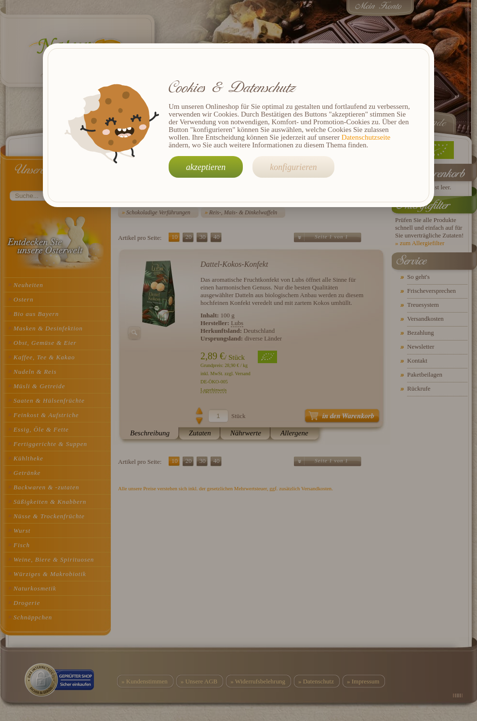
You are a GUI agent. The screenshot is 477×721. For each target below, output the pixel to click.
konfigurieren (293, 167)
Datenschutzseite (366, 137)
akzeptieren (205, 167)
